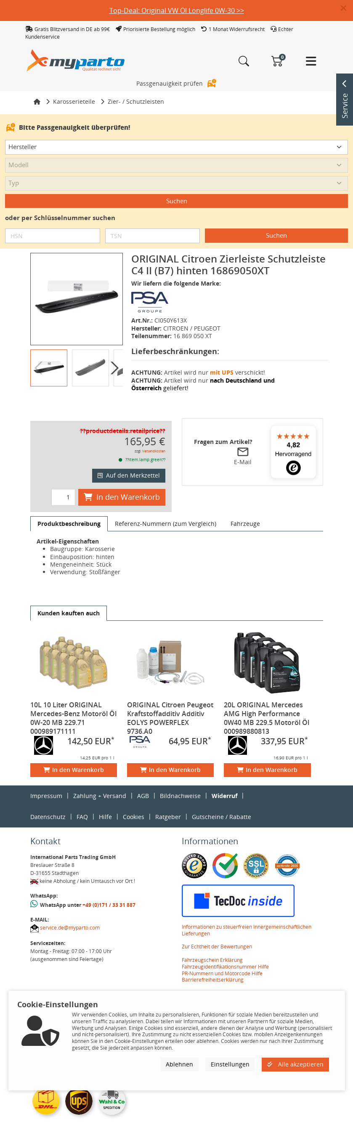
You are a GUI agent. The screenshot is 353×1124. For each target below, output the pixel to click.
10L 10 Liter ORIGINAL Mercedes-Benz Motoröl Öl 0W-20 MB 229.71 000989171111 (73, 703)
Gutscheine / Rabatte (221, 802)
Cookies (133, 802)
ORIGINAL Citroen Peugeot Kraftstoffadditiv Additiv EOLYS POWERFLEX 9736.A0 (170, 703)
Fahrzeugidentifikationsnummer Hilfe (225, 952)
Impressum (46, 781)
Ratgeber (168, 802)
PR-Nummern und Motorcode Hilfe (222, 958)
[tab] (69, 509)
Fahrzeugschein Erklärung (212, 945)
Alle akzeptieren (295, 1064)
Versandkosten (153, 436)
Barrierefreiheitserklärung (213, 965)
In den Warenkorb (122, 482)
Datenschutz (48, 802)
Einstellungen (230, 1064)
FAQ (82, 802)
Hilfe (105, 802)
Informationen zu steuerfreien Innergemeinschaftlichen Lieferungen (246, 915)
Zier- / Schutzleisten (136, 87)
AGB (143, 781)
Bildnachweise (180, 781)
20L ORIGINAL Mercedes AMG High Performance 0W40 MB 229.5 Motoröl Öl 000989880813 (266, 703)
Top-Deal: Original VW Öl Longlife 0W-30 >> (176, 10)
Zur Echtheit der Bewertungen (217, 931)
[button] (347, 8)
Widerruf (224, 781)
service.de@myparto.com (70, 913)
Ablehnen (179, 1064)
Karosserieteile (74, 87)
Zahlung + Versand (99, 781)
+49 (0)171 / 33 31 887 (108, 890)
